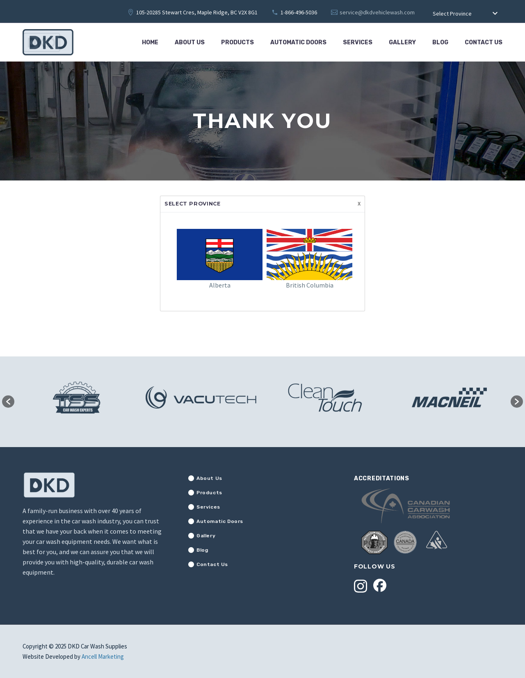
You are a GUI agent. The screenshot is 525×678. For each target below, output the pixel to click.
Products (237, 42)
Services (357, 42)
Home (150, 42)
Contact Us (483, 42)
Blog (440, 42)
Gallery (402, 42)
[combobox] (465, 14)
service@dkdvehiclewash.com (377, 12)
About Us (190, 42)
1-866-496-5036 (299, 12)
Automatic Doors (298, 42)
